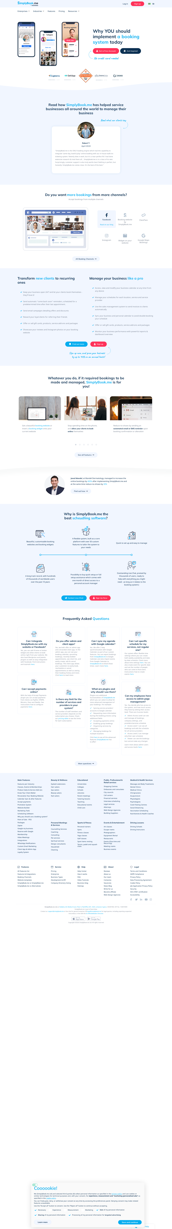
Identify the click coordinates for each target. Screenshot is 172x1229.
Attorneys (107, 807)
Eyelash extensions (58, 784)
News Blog (108, 886)
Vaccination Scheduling (139, 811)
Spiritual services (57, 841)
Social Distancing (136, 808)
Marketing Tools (24, 811)
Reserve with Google (25, 831)
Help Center (82, 871)
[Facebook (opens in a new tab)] (132, 899)
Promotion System (24, 805)
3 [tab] (84, 444)
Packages (21, 822)
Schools (80, 790)
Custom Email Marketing (27, 846)
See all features (85, 455)
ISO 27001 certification (138, 892)
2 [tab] (80, 444)
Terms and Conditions (138, 871)
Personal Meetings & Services (59, 824)
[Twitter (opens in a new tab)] (137, 899)
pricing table (63, 718)
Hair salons (55, 787)
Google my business (25, 828)
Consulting (55, 835)
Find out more (78, 344)
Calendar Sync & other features (30, 799)
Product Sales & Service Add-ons (30, 790)
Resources (73, 11)
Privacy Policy (135, 877)
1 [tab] (75, 444)
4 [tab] (88, 444)
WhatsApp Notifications (26, 843)
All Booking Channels (85, 259)
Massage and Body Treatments (142, 784)
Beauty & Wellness (59, 780)
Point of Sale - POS (25, 819)
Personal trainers (84, 827)
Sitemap (80, 886)
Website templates (25, 880)
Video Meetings (23, 837)
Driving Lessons (137, 823)
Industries (38, 11)
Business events (110, 849)
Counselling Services (59, 829)
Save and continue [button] (130, 1222)
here (32, 664)
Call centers (108, 795)
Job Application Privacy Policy (141, 886)
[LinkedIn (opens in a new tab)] (142, 899)
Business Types (57, 877)
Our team (107, 877)
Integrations (22, 840)
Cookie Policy (135, 883)
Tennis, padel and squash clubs (87, 845)
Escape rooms (109, 829)
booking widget (36, 428)
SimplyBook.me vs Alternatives (29, 886)
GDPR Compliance (137, 874)
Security (133, 889)
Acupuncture (135, 796)
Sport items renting (84, 841)
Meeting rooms (109, 846)
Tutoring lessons (83, 799)
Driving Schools (136, 827)
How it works (82, 874)
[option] (56, 229)
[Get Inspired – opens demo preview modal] (130, 51)
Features (51, 11)
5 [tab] (92, 444)
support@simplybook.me (56, 911)
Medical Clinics (136, 790)
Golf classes (81, 838)
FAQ (79, 877)
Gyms (79, 829)
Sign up (100, 344)
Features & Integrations (27, 874)
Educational (82, 780)
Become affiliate (110, 892)
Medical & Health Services (141, 780)
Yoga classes (82, 835)
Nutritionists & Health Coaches (142, 814)
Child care (81, 808)
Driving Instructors (137, 829)
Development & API (58, 880)
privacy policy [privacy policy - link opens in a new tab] (117, 1194)
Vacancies (107, 883)
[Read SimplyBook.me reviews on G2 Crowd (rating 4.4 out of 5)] (118, 77)
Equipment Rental (111, 835)
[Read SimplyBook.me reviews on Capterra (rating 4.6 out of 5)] (54, 77)
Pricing (62, 11)
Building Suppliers (111, 813)
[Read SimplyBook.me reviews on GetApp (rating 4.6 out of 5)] (70, 77)
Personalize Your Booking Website (30, 796)
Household (55, 847)
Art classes (108, 827)
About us (107, 874)
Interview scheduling (112, 801)
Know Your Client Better (27, 793)
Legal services (109, 804)
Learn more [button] (43, 1222)
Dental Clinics (135, 787)
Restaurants (108, 838)
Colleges (80, 787)
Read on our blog (106, 224)
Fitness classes (83, 832)
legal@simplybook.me (94, 911)
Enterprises (24, 11)
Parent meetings (83, 796)
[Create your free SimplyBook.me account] (106, 51)
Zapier (20, 825)
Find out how (79, 491)
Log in (125, 4)
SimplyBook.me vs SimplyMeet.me (31, 883)
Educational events (84, 805)
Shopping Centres (111, 786)
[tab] (106, 219)
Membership (22, 834)
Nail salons (55, 796)
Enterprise (55, 874)
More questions (84, 763)
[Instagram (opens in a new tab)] (152, 899)
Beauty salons (56, 793)
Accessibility (135, 895)
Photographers (109, 832)
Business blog (82, 883)
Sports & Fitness (84, 823)
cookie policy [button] (51, 1198)
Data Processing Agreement (141, 880)
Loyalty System (23, 852)
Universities (81, 784)
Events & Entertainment (114, 823)
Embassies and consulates (114, 789)
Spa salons (55, 790)
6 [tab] (96, 444)
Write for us (108, 889)
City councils (108, 792)
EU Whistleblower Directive (94, 913)
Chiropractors (135, 793)
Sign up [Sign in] (137, 4)
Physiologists (135, 799)
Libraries (80, 793)
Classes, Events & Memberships (30, 787)
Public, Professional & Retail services (113, 781)
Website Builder (24, 808)
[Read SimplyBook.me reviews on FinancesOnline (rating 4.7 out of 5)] (101, 77)
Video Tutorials (83, 880)
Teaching (80, 802)
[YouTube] (147, 899)
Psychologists (135, 802)
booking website (42, 425)
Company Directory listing (61, 883)
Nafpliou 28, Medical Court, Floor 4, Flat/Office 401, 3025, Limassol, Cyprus (83, 907)
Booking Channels (24, 877)
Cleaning (54, 850)
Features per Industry (26, 784)
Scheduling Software (25, 814)
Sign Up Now (101, 598)
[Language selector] (150, 3)
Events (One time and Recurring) (112, 842)
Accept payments (24, 802)
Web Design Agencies (112, 810)
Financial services (110, 798)
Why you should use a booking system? (32, 816)
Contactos (107, 880)
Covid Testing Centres (138, 805)
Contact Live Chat (75, 598)
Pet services (55, 838)
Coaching (54, 832)
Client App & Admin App (27, 849)
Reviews (107, 871)
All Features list (23, 871)
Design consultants (58, 844)
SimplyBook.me (100, 657)
